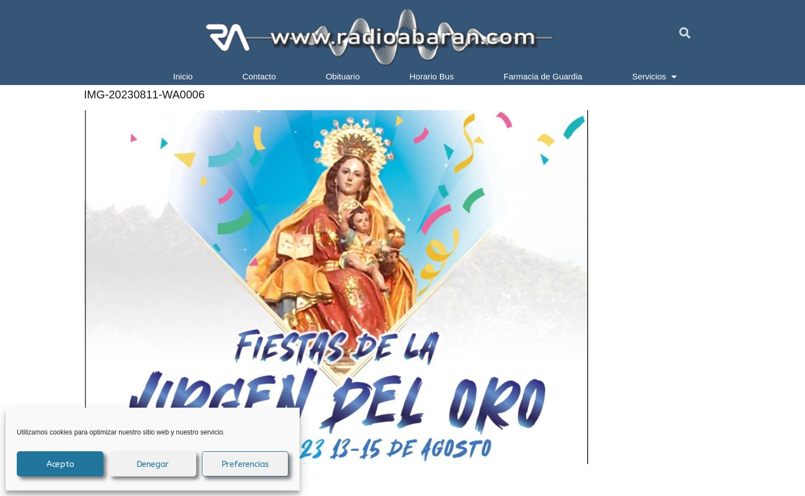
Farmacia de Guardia (543, 76)
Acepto (60, 464)
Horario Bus (432, 76)
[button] (685, 33)
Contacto (259, 76)
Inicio (183, 76)
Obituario (343, 76)
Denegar (152, 464)
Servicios (654, 76)
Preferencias (245, 464)
